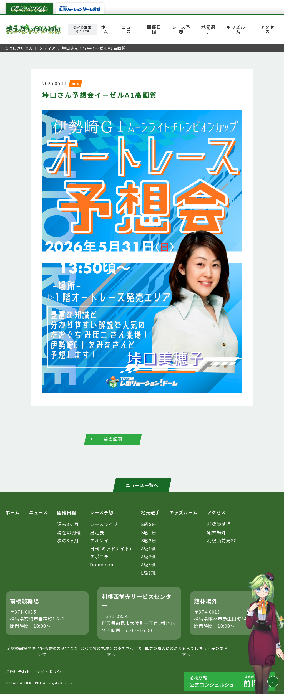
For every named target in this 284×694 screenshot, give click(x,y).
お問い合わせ (18, 672)
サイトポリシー (50, 672)
